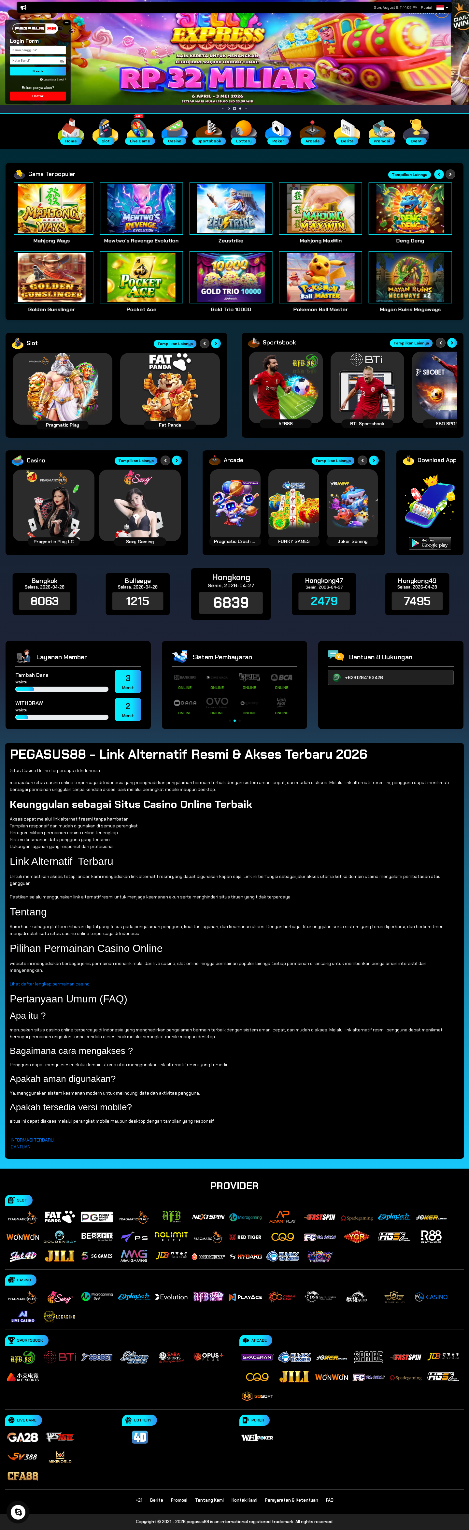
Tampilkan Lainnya (409, 174)
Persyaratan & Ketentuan (291, 1500)
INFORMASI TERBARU (32, 1140)
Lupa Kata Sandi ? (53, 79)
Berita (156, 1500)
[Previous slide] (439, 174)
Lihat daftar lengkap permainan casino (50, 984)
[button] (67, 22)
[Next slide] (450, 174)
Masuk (38, 71)
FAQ (330, 1500)
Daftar (37, 96)
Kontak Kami (244, 1500)
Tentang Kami (209, 1500)
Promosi (179, 1500)
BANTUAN (21, 1147)
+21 (138, 1500)
